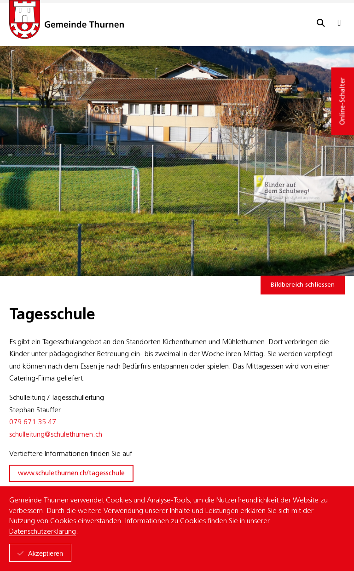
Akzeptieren (45, 553)
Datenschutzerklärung (42, 532)
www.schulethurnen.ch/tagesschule (71, 473)
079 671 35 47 (32, 422)
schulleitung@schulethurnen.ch (55, 434)
